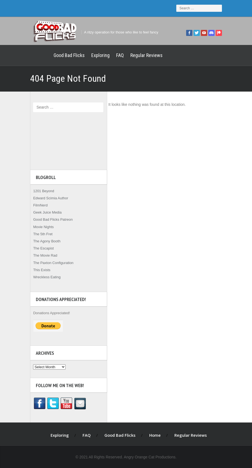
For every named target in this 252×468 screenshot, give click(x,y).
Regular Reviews (143, 55)
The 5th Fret (39, 234)
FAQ (117, 55)
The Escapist (40, 248)
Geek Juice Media (44, 212)
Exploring (97, 55)
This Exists (38, 270)
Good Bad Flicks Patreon (50, 219)
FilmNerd (37, 205)
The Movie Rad (42, 255)
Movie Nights (40, 227)
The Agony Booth (43, 241)
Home (37, 55)
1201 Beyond (40, 191)
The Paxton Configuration (50, 263)
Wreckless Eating (43, 277)
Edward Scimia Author (47, 198)
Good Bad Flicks (66, 55)
